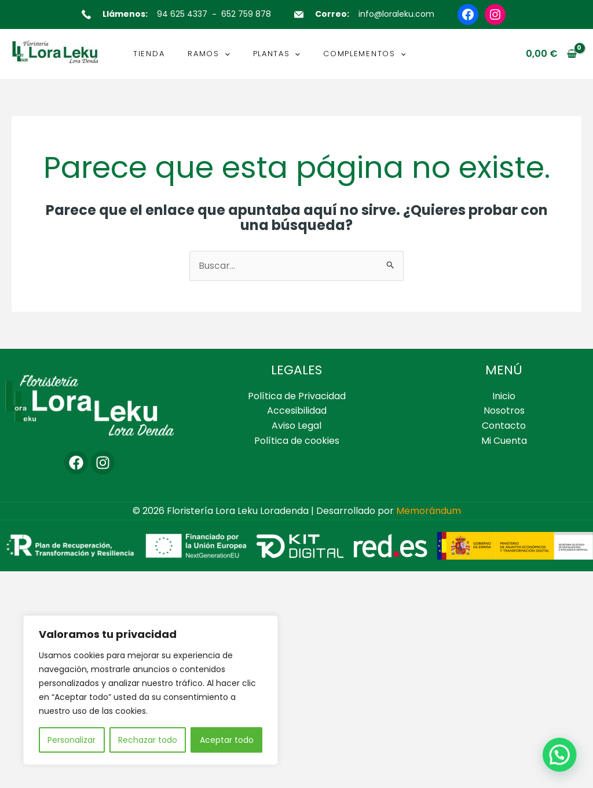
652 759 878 (246, 14)
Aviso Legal (296, 425)
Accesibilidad (297, 410)
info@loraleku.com (396, 14)
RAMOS (208, 53)
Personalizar (71, 740)
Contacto (504, 425)
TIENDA (148, 53)
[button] (224, 53)
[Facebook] (76, 463)
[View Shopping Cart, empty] (551, 54)
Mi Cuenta (504, 440)
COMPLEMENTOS (364, 53)
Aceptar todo (227, 740)
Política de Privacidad (297, 396)
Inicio (503, 396)
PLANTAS (277, 53)
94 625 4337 (182, 14)
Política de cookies (296, 440)
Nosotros (504, 410)
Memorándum (428, 510)
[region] (150, 690)
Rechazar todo (147, 740)
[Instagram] (103, 463)
